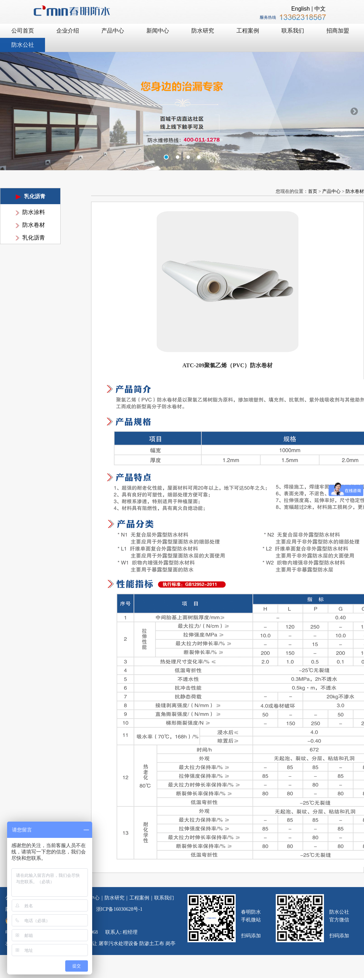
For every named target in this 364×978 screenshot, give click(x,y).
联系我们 (164, 898)
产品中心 (331, 191)
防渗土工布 (151, 943)
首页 (312, 191)
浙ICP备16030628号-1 (119, 909)
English (300, 9)
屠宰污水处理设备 (118, 943)
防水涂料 (33, 212)
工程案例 (139, 898)
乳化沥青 (33, 238)
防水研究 (114, 898)
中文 (320, 9)
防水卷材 (33, 225)
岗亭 (170, 943)
